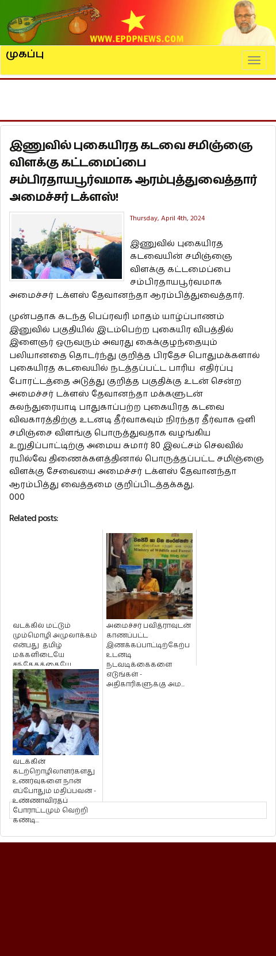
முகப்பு (25, 49)
